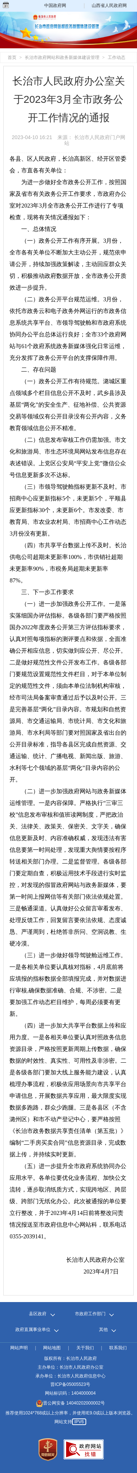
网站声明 (19, 1348)
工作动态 (116, 57)
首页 (12, 57)
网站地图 (52, 1348)
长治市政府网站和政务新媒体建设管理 (62, 57)
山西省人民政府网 (109, 5)
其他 (103, 1329)
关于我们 (85, 1348)
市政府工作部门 (90, 1314)
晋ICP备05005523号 (70, 1384)
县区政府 (37, 1314)
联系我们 (118, 1348)
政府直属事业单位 (32, 1329)
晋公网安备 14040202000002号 (70, 1403)
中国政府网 (55, 5)
